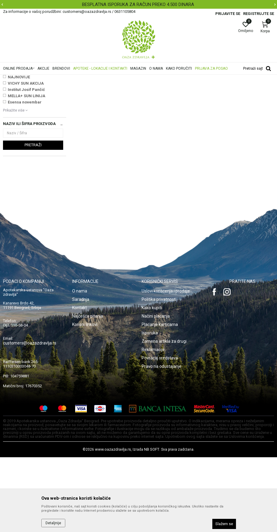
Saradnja (80, 374)
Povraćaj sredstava (160, 432)
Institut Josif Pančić (26, 164)
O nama (79, 365)
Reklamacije (153, 424)
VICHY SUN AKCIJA (26, 158)
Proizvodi (63, 79)
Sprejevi (13, 113)
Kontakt (79, 382)
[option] (138, 4)
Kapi (9, 119)
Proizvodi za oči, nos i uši (96, 79)
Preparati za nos (135, 79)
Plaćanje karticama (160, 399)
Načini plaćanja (156, 390)
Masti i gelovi (16, 107)
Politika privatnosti (159, 374)
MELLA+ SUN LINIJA (26, 170)
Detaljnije (53, 523)
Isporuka (150, 407)
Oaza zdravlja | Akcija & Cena (27, 79)
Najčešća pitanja (87, 390)
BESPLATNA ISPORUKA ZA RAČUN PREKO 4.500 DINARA (138, 4)
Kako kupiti (152, 382)
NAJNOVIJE (19, 152)
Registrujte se (258, 13)
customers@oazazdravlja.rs (29, 417)
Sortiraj (234, 88)
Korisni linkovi (84, 399)
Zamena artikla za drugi (164, 416)
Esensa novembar (25, 177)
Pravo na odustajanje (161, 441)
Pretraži (33, 219)
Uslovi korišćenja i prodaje (166, 365)
